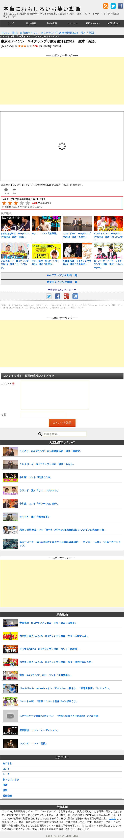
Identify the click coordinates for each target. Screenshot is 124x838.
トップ (10, 23)
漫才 (5, 784)
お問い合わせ (114, 23)
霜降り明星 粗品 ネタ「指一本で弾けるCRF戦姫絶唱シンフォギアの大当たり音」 (62, 529)
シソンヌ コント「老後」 (33, 743)
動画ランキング (93, 23)
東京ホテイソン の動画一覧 (62, 282)
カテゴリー (72, 23)
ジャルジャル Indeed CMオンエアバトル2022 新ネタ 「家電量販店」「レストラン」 (65, 688)
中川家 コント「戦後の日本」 (35, 477)
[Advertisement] (62, 80)
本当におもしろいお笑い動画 (42, 8)
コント (6, 768)
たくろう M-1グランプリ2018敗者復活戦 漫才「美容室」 (50, 451)
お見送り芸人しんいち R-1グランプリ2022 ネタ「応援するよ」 (54, 635)
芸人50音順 (31, 23)
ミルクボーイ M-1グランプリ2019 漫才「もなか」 (47, 464)
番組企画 (7, 795)
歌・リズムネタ (11, 779)
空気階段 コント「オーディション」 (39, 730)
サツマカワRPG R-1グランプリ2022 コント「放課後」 (49, 649)
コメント (8, 383)
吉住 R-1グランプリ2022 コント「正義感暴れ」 (45, 675)
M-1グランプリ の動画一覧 (62, 275)
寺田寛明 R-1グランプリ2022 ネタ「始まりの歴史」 (48, 622)
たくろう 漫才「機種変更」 (34, 516)
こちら (112, 818)
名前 (3, 414)
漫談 (5, 790)
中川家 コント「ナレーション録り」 (39, 503)
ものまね (7, 763)
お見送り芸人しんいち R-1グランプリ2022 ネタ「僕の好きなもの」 (56, 662)
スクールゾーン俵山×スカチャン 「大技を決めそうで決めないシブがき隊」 (60, 715)
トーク (6, 774)
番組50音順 (52, 23)
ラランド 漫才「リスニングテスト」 (39, 490)
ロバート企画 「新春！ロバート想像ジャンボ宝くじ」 (48, 701)
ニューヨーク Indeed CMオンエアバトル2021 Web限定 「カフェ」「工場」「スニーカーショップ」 (70, 543)
